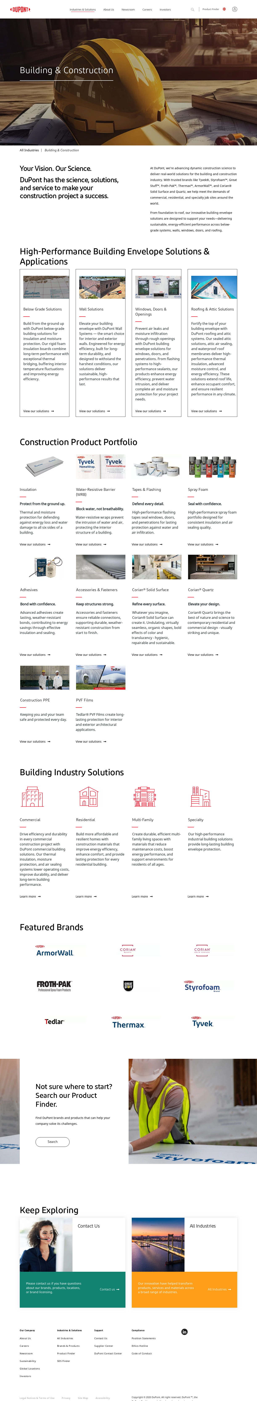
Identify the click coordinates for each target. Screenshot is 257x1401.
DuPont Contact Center (108, 1353)
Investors (165, 9)
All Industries (217, 1289)
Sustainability (28, 1361)
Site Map (83, 1398)
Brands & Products (68, 1345)
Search (197, 9)
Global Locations (30, 1368)
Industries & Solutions (83, 9)
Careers (147, 9)
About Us (108, 9)
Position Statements (144, 1338)
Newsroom (128, 9)
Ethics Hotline (140, 1345)
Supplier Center (103, 1345)
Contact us (107, 1289)
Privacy (66, 1398)
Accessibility (103, 1398)
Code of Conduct (142, 1353)
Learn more (30, 896)
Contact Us (100, 1338)
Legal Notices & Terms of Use (37, 1398)
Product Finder (211, 9)
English (225, 9)
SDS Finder (63, 1361)
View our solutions (38, 411)
